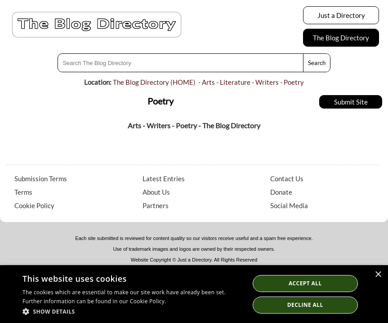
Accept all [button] (305, 283)
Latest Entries (164, 179)
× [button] (378, 274)
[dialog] (194, 294)
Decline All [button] (305, 305)
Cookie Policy (34, 205)
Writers (267, 82)
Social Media (289, 205)
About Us (156, 192)
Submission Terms (40, 179)
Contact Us (286, 179)
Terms (23, 192)
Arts (208, 82)
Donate (281, 192)
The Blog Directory (341, 38)
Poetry (294, 82)
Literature (235, 82)
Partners (156, 205)
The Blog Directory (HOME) (154, 82)
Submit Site (351, 102)
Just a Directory (341, 15)
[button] (132, 311)
